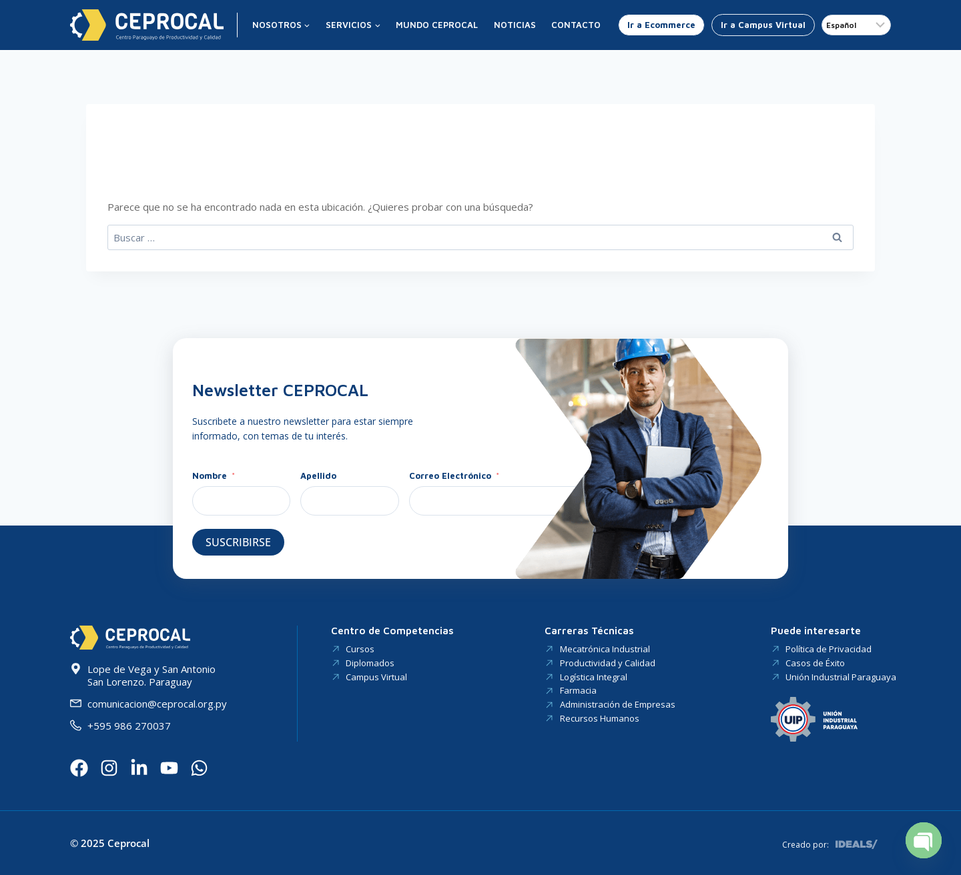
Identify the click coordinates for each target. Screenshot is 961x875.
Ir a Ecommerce (661, 24)
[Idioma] (856, 25)
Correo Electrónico (450, 475)
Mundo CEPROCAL (437, 24)
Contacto (576, 24)
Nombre (211, 475)
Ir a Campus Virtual (763, 24)
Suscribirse (238, 542)
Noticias (515, 24)
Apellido (318, 475)
